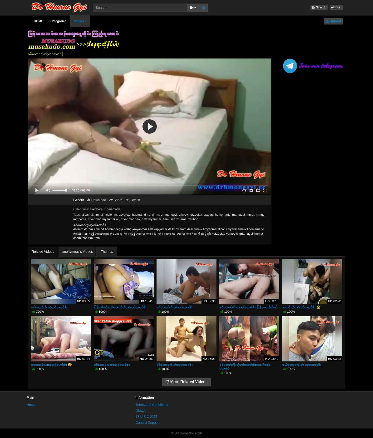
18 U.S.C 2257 (146, 417)
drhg (147, 214)
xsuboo (193, 219)
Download (96, 200)
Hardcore (96, 209)
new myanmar (151, 219)
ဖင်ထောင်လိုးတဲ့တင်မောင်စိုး (112, 364)
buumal (137, 214)
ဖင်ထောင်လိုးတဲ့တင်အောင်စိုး (49, 307)
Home (31, 405)
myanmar (94, 219)
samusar (168, 219)
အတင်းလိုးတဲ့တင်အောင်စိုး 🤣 (301, 307)
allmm (94, 214)
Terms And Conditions (152, 405)
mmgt (250, 214)
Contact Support (148, 422)
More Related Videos (186, 382)
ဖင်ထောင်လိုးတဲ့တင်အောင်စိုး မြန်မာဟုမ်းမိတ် (248, 307)
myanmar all (110, 219)
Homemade (112, 209)
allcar (85, 214)
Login (336, 7)
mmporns (79, 219)
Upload (333, 21)
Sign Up (319, 7)
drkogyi (184, 214)
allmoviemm (108, 214)
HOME (38, 21)
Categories (58, 21)
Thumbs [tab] (107, 251)
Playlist (133, 200)
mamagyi (238, 214)
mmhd (260, 214)
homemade (223, 214)
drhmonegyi (169, 214)
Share (116, 200)
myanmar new (130, 219)
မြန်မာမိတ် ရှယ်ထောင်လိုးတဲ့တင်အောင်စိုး (120, 307)
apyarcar (125, 214)
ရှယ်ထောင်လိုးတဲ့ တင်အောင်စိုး (301, 364)
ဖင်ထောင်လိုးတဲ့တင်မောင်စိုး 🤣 (51, 364)
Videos (80, 21)
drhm (155, 214)
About (78, 200)
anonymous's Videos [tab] (77, 251)
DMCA (140, 411)
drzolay (208, 214)
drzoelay (196, 214)
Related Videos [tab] (43, 251)
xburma (181, 219)
